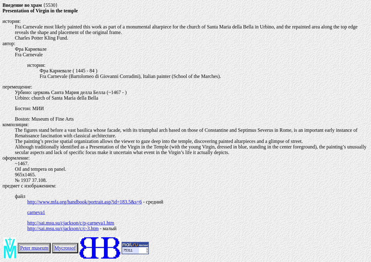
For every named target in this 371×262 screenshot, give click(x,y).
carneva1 (36, 212)
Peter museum (34, 248)
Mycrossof (64, 248)
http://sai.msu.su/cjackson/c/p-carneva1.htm (70, 222)
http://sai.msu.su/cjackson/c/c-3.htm (63, 228)
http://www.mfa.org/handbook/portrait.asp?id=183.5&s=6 (84, 201)
